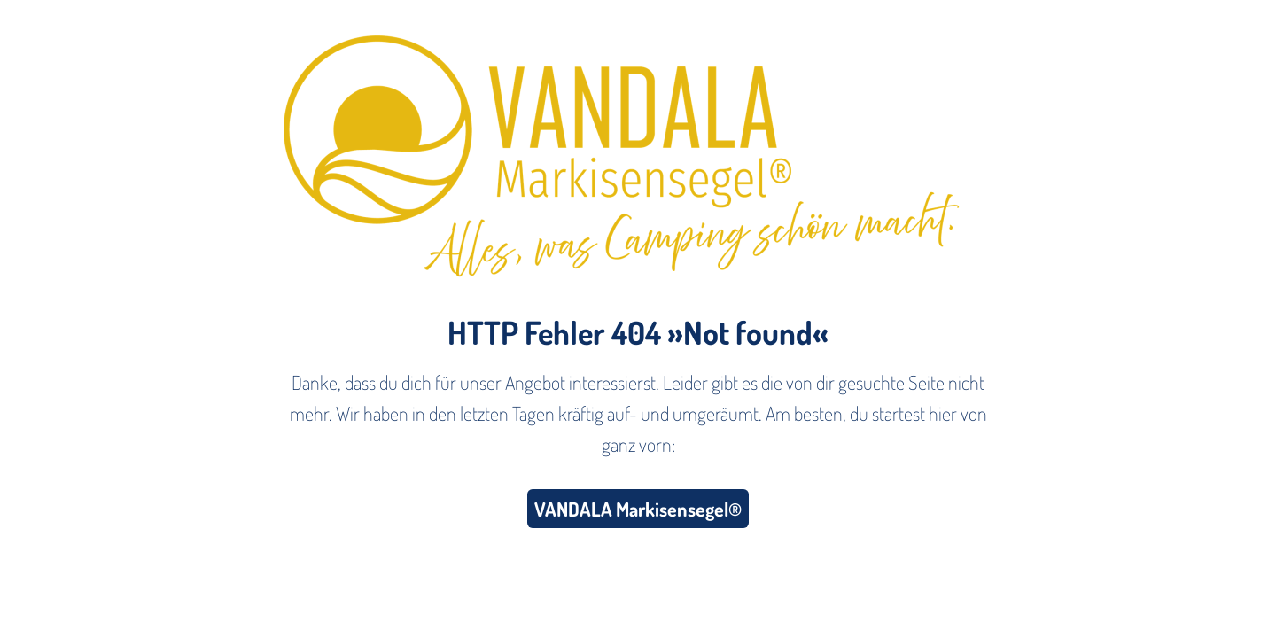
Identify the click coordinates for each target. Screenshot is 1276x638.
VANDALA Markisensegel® (638, 508)
